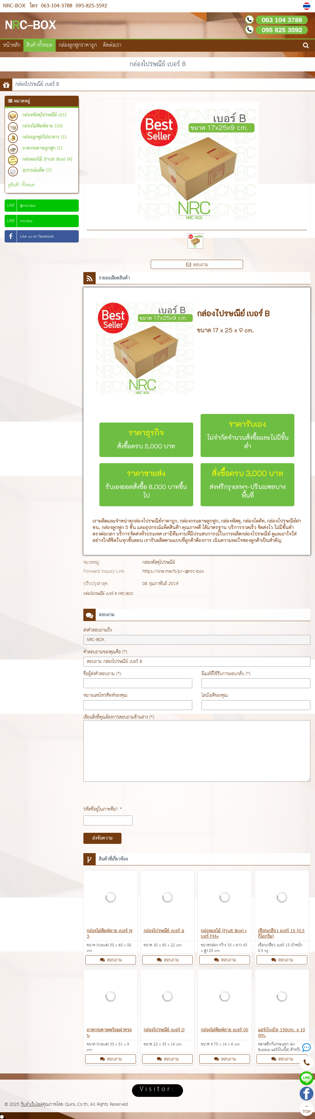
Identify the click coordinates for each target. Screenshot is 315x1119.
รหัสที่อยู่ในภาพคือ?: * (102, 809)
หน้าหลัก (11, 45)
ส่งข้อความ (102, 838)
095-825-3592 (90, 6)
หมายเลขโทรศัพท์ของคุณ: (105, 695)
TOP (306, 1110)
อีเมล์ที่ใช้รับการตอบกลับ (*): (226, 674)
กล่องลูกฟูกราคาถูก (78, 45)
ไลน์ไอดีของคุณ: (215, 695)
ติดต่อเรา (112, 45)
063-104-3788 (56, 6)
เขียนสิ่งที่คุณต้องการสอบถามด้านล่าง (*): (119, 717)
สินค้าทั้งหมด (39, 45)
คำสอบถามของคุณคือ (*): (105, 652)
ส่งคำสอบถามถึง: (98, 630)
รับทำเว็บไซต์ (32, 1104)
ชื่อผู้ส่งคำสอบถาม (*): (102, 674)
